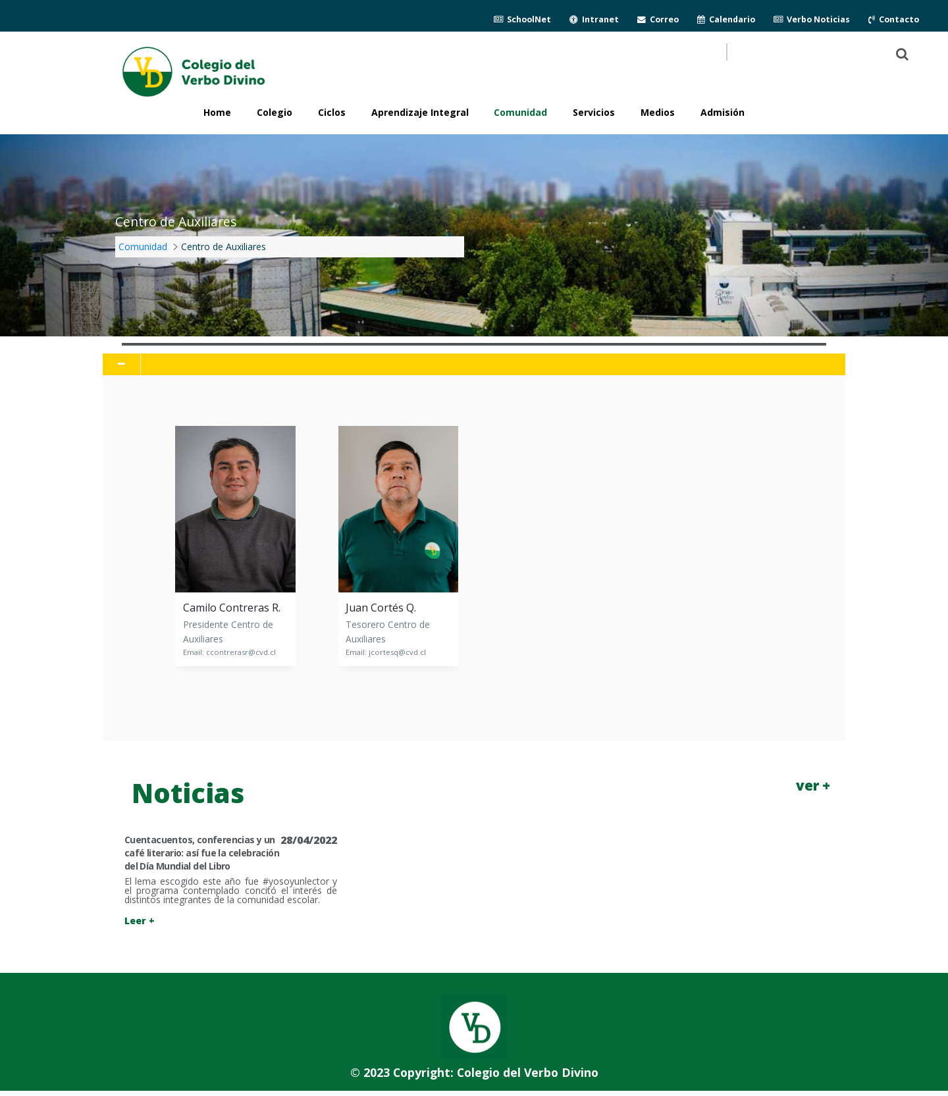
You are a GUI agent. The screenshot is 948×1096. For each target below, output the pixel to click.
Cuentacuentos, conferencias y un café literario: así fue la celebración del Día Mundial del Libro (201, 852)
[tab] (474, 364)
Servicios (594, 112)
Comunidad (520, 112)
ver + (813, 785)
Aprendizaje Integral (420, 112)
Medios (658, 112)
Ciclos (332, 112)
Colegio (274, 112)
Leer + (139, 920)
